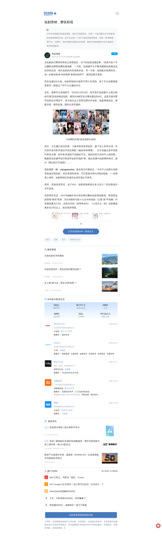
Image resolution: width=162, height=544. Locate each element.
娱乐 (47, 240)
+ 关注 (114, 54)
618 (63, 240)
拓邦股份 (101, 354)
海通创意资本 (67, 392)
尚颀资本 (92, 354)
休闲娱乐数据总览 (56, 299)
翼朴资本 (65, 335)
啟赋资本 (83, 354)
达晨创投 (74, 354)
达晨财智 (110, 354)
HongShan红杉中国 (70, 373)
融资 (46, 441)
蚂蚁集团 (65, 354)
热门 (46, 427)
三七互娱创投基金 (82, 392)
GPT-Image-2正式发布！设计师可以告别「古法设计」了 (76, 484)
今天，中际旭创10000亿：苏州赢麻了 (67, 498)
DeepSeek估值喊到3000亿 (62, 491)
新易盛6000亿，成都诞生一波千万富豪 (68, 505)
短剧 (56, 240)
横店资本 (94, 395)
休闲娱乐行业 (75, 240)
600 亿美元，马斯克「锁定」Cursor (66, 477)
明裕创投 (85, 395)
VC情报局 (114, 471)
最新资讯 (52, 421)
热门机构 (105, 471)
